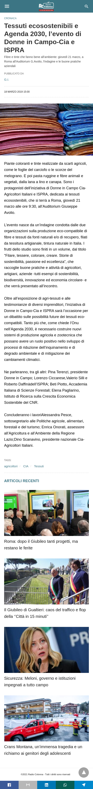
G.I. (6, 79)
